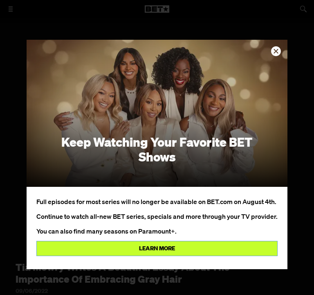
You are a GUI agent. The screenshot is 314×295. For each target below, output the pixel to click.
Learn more (157, 248)
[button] (276, 51)
